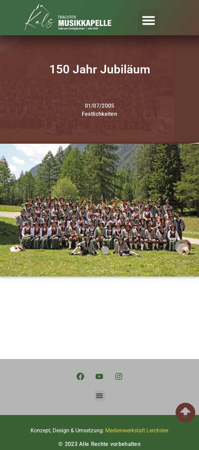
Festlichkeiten (99, 114)
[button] (148, 20)
